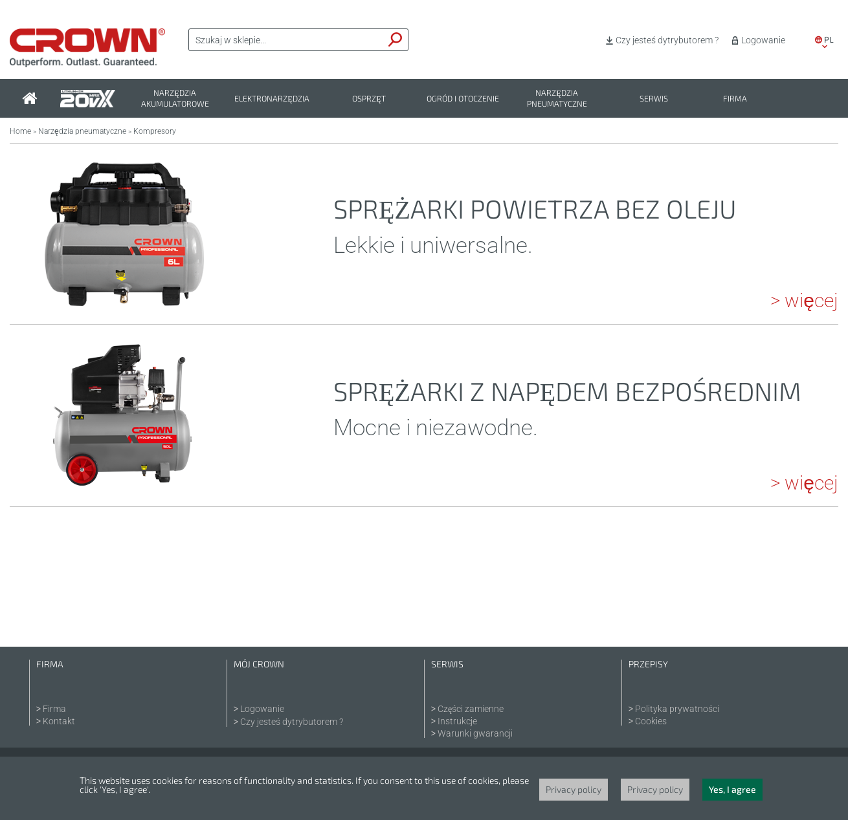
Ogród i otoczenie (463, 98)
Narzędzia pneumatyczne (557, 98)
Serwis (654, 98)
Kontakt (59, 721)
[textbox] (286, 40)
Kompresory (154, 131)
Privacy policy (573, 789)
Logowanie (763, 40)
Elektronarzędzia (271, 98)
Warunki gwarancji (475, 733)
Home (20, 131)
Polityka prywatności (677, 708)
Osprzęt (369, 98)
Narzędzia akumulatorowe (175, 98)
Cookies (651, 721)
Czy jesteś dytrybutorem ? (667, 40)
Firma (735, 98)
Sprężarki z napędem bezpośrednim (567, 390)
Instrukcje (457, 721)
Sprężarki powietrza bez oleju (535, 208)
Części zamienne (471, 708)
